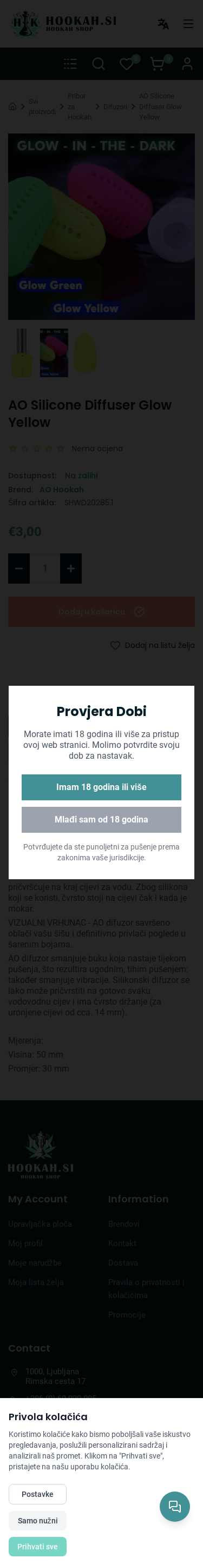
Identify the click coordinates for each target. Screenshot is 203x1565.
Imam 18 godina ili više (101, 787)
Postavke (38, 1494)
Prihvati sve (37, 1546)
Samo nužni (38, 1520)
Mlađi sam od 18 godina (101, 819)
